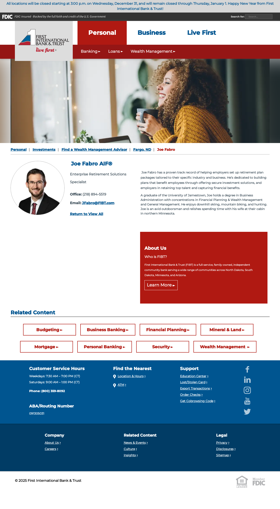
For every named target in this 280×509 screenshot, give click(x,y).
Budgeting (47, 329)
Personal (19, 150)
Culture (129, 449)
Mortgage (44, 346)
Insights (130, 455)
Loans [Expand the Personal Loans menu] (116, 51)
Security (161, 346)
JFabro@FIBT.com (98, 203)
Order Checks (190, 395)
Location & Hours (131, 376)
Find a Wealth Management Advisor (94, 150)
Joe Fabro (166, 150)
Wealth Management (223, 346)
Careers (50, 449)
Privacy (221, 443)
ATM (121, 385)
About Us (52, 443)
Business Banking (106, 329)
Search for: (238, 16)
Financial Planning (166, 329)
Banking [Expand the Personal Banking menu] (91, 51)
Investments (44, 150)
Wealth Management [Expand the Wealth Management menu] (154, 51)
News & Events (135, 443)
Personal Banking (103, 346)
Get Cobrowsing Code (196, 401)
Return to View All (86, 214)
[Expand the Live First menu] (201, 33)
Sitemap (222, 455)
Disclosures (225, 449)
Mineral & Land (225, 329)
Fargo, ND (142, 150)
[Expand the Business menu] (151, 33)
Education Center (193, 376)
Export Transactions (195, 388)
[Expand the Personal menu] (102, 33)
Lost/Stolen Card (192, 382)
